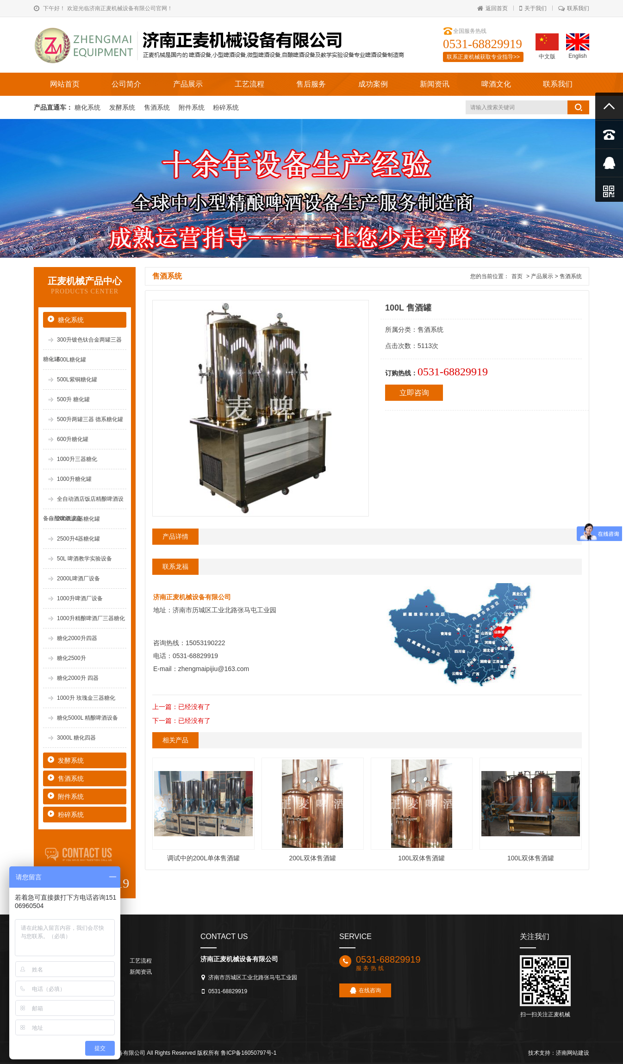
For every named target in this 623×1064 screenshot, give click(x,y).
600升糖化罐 (72, 439)
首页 (517, 276)
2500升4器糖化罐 (78, 538)
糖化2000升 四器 (78, 678)
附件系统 (192, 107)
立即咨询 (414, 393)
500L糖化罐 (71, 359)
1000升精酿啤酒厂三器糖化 (91, 618)
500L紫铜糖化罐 (77, 379)
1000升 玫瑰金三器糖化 (86, 698)
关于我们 (533, 8)
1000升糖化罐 (74, 479)
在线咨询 (365, 990)
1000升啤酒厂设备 (80, 598)
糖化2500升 (71, 658)
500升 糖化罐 (73, 399)
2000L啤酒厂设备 (78, 578)
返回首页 (492, 8)
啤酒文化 (496, 84)
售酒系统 (158, 107)
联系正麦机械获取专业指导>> (483, 57)
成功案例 (373, 84)
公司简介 (126, 84)
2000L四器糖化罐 (78, 519)
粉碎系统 (226, 107)
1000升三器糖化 (77, 459)
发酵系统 (123, 107)
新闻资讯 (434, 84)
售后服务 (311, 84)
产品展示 (188, 84)
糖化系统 (88, 107)
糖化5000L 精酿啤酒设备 (87, 718)
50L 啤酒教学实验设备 (84, 558)
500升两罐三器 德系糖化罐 (90, 419)
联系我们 (573, 8)
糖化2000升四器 (77, 638)
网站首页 (65, 84)
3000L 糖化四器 (76, 737)
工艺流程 (249, 84)
